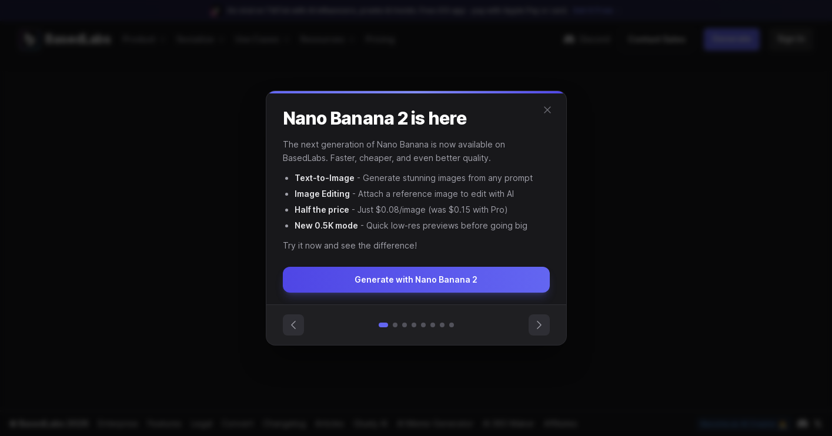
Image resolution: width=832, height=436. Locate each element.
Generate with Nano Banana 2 (416, 279)
